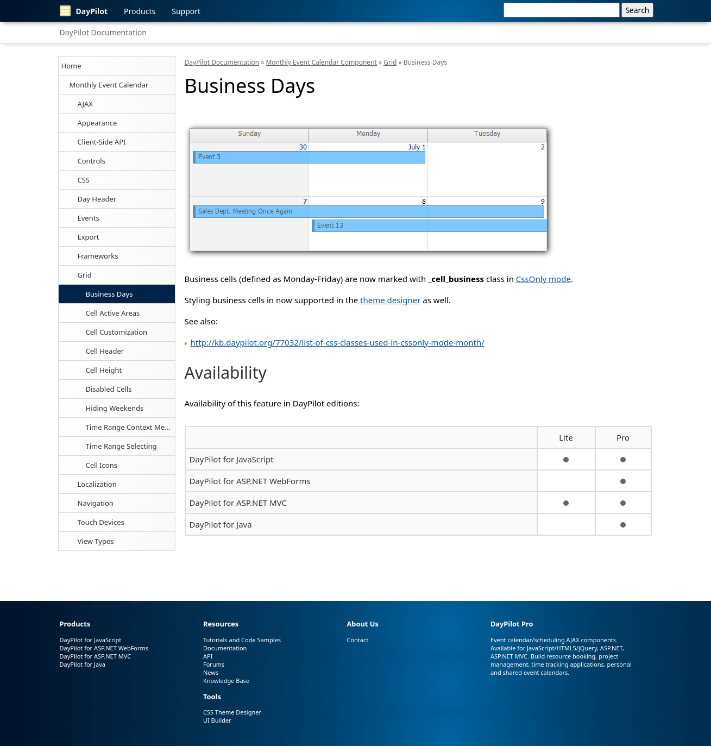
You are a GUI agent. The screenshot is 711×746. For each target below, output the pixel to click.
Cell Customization (117, 332)
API (207, 656)
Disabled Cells (109, 389)
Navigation (96, 503)
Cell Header (105, 351)
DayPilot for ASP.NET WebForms (250, 480)
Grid (85, 275)
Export (88, 237)
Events (88, 218)
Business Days (109, 294)
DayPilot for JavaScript (232, 459)
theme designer (390, 299)
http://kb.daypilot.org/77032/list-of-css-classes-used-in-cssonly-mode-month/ (338, 342)
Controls (91, 161)
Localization (97, 484)
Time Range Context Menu (130, 427)
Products (139, 11)
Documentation (225, 648)
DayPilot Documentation (103, 32)
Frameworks (98, 256)
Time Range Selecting (121, 446)
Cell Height (104, 370)
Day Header (97, 199)
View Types (96, 541)
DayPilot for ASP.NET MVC (238, 502)
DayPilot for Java (221, 524)
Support (186, 11)
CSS (84, 180)
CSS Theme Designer (232, 712)
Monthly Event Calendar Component (321, 62)
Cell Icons (101, 465)
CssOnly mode (543, 278)
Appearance (97, 123)
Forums (213, 664)
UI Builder (217, 720)
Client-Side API (102, 142)
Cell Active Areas (113, 313)
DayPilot (84, 10)
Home (71, 66)
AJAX (85, 104)
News (210, 672)
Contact (357, 640)
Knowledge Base (226, 680)
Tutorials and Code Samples (242, 640)
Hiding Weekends (115, 408)
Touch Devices (101, 522)
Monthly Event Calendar (109, 85)
